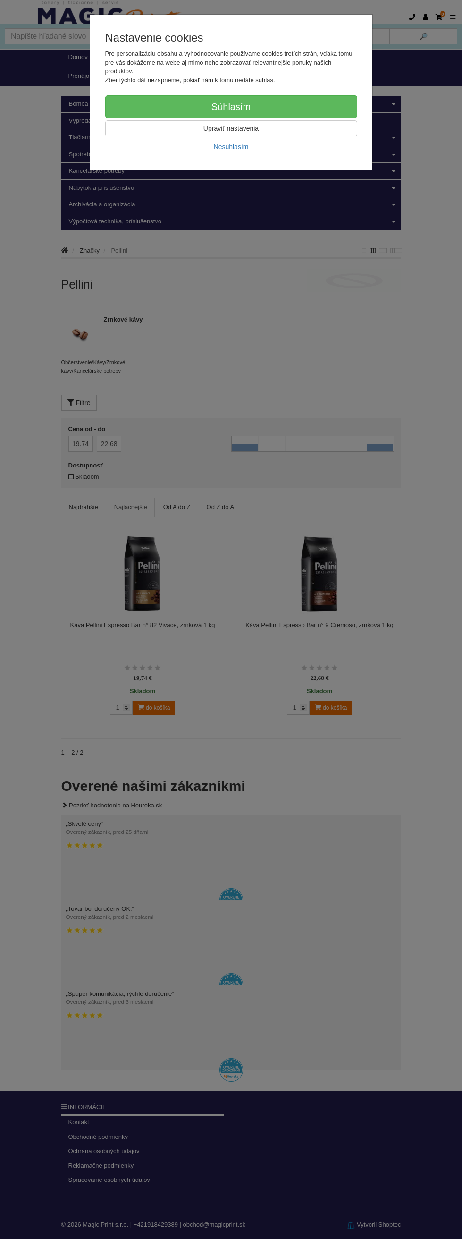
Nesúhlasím (231, 147)
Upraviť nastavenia (231, 128)
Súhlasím (231, 107)
